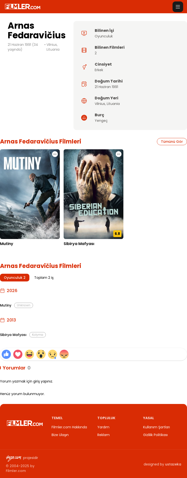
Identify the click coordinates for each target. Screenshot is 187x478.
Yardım (103, 427)
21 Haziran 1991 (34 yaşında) (23, 47)
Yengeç (101, 120)
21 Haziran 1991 (106, 87)
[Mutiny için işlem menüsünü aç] (55, 154)
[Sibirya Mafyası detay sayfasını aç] (93, 194)
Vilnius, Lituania (53, 47)
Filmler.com (16, 470)
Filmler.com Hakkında (69, 427)
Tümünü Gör (172, 141)
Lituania (113, 103)
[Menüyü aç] (178, 6)
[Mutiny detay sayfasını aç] (30, 194)
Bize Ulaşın (60, 434)
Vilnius (100, 103)
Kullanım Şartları (156, 427)
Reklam (103, 434)
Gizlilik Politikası (155, 434)
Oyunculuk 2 (15, 277)
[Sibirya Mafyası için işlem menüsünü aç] (118, 154)
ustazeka (173, 464)
